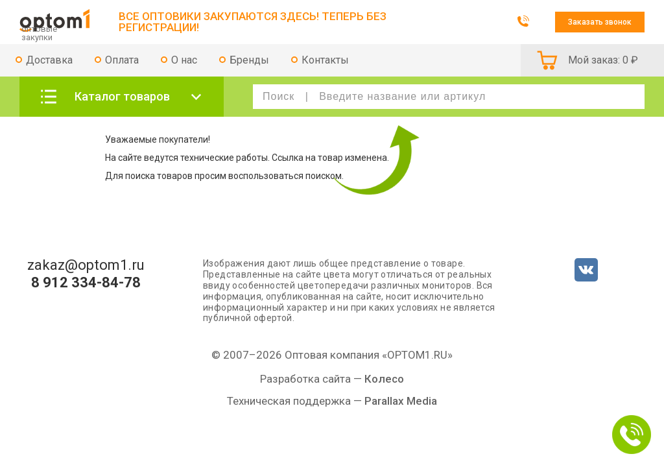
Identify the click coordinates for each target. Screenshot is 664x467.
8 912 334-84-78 (86, 283)
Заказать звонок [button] (600, 22)
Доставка (49, 60)
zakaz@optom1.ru (86, 265)
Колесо (384, 378)
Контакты (325, 60)
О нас (184, 60)
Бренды (249, 60)
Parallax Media (400, 400)
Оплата (122, 60)
